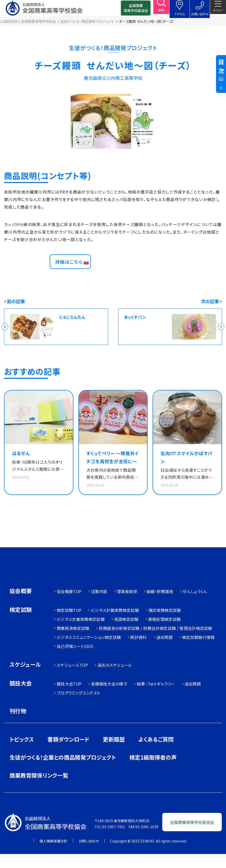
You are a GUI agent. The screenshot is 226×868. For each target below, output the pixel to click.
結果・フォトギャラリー (156, 698)
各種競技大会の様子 (109, 698)
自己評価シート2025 (75, 660)
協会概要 (20, 605)
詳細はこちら (71, 270)
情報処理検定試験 (164, 633)
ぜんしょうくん (195, 605)
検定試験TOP (69, 624)
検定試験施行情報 (198, 651)
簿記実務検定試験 (164, 624)
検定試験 (20, 624)
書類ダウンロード (68, 753)
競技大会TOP (69, 698)
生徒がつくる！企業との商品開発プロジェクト (62, 771)
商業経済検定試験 (73, 642)
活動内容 (99, 605)
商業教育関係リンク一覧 (38, 789)
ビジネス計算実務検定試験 (115, 624)
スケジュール (25, 678)
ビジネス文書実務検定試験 (81, 633)
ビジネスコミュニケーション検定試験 (89, 651)
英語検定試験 (126, 633)
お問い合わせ (89, 854)
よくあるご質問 (156, 753)
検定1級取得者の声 (153, 771)
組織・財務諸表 (160, 605)
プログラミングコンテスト (78, 707)
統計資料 (138, 651)
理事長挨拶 (127, 605)
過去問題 (164, 651)
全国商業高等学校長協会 (128, 10)
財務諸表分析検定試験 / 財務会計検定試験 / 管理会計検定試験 (155, 642)
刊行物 (17, 725)
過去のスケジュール (114, 679)
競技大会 (20, 697)
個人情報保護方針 (53, 854)
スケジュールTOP (72, 679)
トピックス (21, 753)
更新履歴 (114, 753)
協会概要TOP (69, 605)
